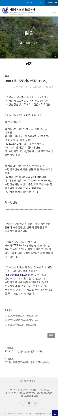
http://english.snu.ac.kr (17, 274)
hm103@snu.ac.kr (33, 180)
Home (29, 3)
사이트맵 (54, 11)
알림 (28, 43)
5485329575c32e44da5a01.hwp (22, 325)
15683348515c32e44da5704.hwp (23, 320)
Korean (50, 3)
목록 (51, 335)
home (3, 55)
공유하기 (55, 55)
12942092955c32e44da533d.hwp (23, 315)
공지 (36, 43)
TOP (55, 414)
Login (39, 3)
